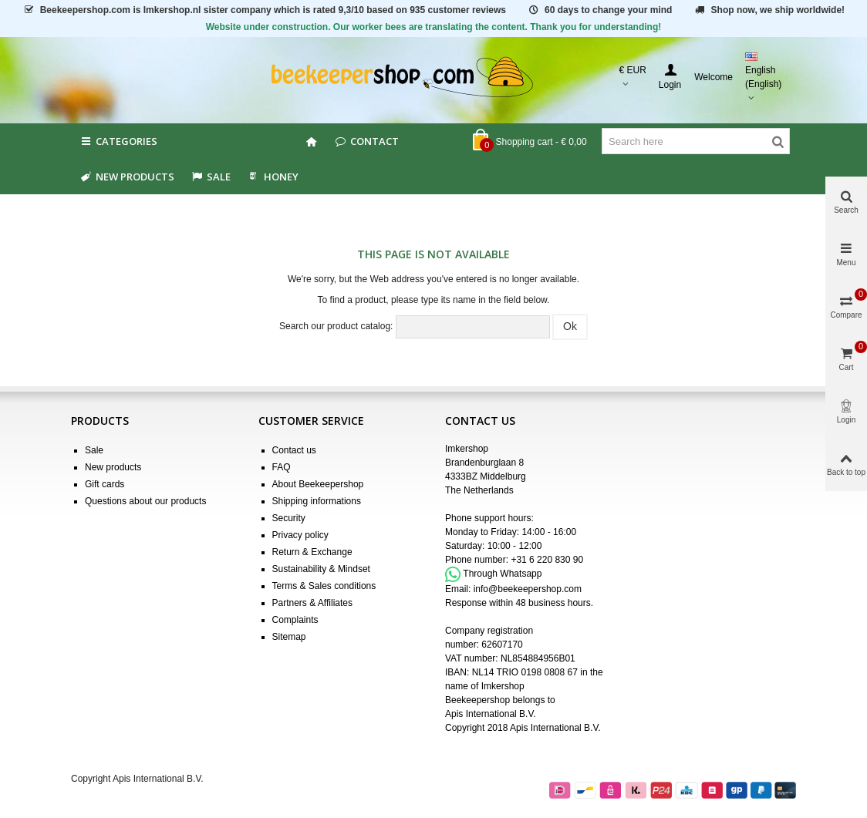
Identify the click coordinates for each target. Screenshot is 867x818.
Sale (94, 450)
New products (126, 176)
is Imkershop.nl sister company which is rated (264, 10)
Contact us (294, 450)
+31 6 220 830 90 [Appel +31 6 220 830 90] (547, 559)
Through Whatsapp (502, 573)
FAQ (281, 467)
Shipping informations (316, 501)
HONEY (272, 176)
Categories (118, 141)
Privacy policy (300, 535)
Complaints (295, 619)
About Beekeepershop (318, 484)
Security (288, 518)
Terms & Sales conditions (324, 586)
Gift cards (104, 484)
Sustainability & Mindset (321, 569)
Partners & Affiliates (312, 603)
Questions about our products (145, 501)
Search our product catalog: (336, 326)
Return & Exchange (312, 552)
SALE (210, 176)
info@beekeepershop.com (528, 589)
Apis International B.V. (490, 714)
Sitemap (289, 636)
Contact (366, 141)
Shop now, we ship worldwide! (769, 10)
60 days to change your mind (599, 10)
